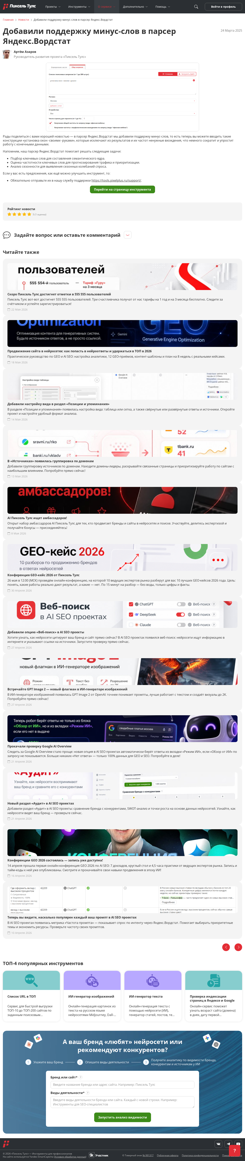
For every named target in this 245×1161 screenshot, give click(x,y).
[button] (234, 1150)
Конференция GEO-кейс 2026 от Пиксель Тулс (43, 575)
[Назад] (226, 947)
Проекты (51, 6)
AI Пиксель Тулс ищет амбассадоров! (37, 518)
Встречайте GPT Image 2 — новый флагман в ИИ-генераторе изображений (67, 689)
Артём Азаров (25, 52)
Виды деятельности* (68, 1093)
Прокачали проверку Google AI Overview (39, 746)
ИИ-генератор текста (146, 997)
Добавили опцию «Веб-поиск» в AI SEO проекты (45, 632)
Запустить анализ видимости (122, 1117)
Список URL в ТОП (21, 997)
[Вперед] (238, 947)
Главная (8, 19)
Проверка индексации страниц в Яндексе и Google (212, 999)
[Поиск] (196, 7)
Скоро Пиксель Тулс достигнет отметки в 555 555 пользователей (59, 294)
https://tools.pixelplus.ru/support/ (116, 180)
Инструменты (77, 6)
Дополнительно (133, 6)
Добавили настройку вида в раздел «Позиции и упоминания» (58, 404)
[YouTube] (22, 1153)
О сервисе (105, 6)
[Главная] (19, 7)
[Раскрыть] (127, 235)
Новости (23, 19)
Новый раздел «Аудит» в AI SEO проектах (40, 803)
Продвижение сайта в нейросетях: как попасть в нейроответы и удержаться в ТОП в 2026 (79, 351)
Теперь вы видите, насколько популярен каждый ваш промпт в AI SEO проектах (71, 917)
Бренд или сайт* (64, 1077)
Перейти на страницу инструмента (122, 189)
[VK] (6, 1153)
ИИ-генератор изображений (91, 997)
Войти (215, 6)
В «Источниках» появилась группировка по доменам (50, 461)
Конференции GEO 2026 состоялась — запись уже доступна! (55, 860)
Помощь (160, 6)
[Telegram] (14, 1153)
